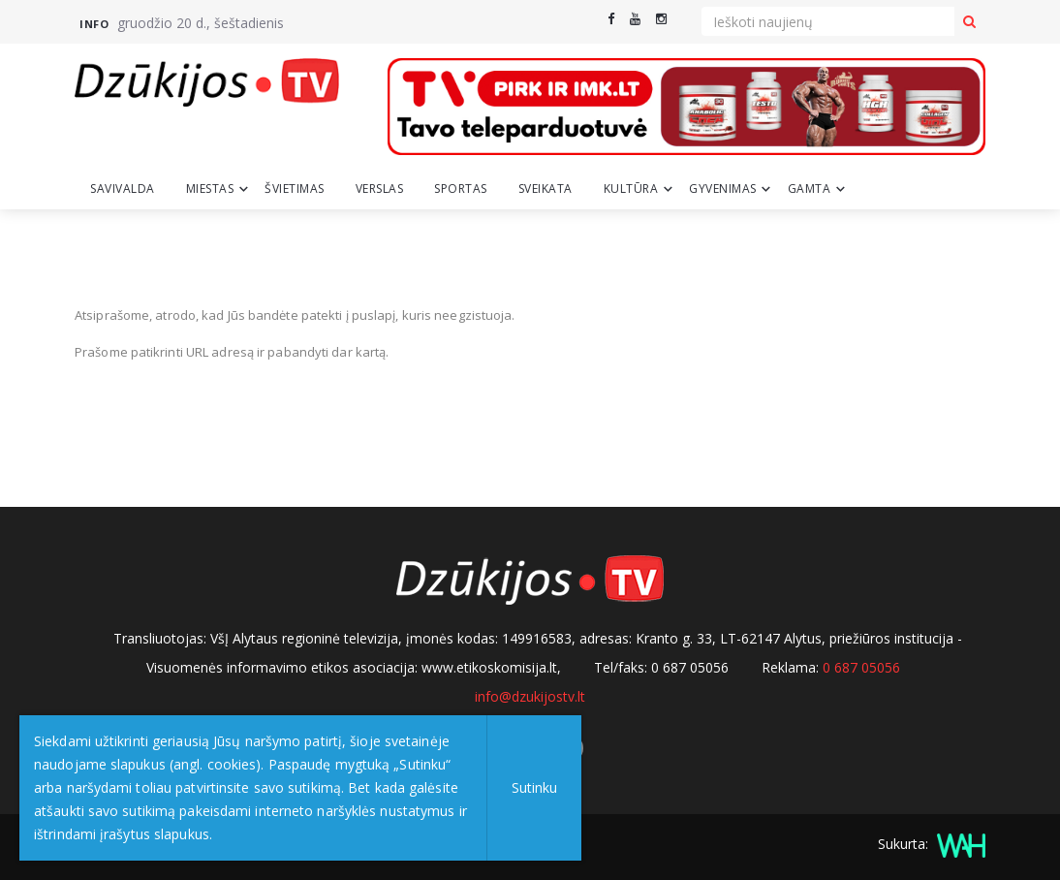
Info (94, 23)
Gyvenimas (723, 188)
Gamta (809, 188)
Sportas (460, 188)
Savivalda (122, 188)
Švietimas (295, 188)
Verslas (380, 188)
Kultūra (631, 188)
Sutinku (534, 787)
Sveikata (545, 188)
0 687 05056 (861, 667)
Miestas (210, 188)
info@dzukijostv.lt (530, 696)
